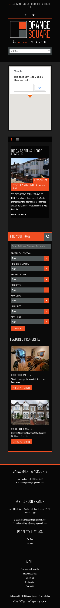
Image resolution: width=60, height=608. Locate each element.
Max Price (16, 316)
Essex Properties (30, 573)
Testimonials (30, 582)
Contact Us (30, 586)
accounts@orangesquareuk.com (31, 482)
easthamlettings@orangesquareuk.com (31, 523)
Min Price (16, 306)
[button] (30, 94)
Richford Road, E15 (21, 375)
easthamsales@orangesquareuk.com (31, 519)
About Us (30, 577)
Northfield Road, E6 (21, 428)
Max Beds (16, 295)
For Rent (30, 543)
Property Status (20, 263)
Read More (15, 382)
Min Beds (16, 285)
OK (39, 88)
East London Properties (30, 569)
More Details (18, 214)
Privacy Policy (44, 596)
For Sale (30, 539)
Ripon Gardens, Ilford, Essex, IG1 (27, 152)
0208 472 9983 (38, 42)
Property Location (21, 253)
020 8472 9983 (31, 512)
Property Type (18, 274)
